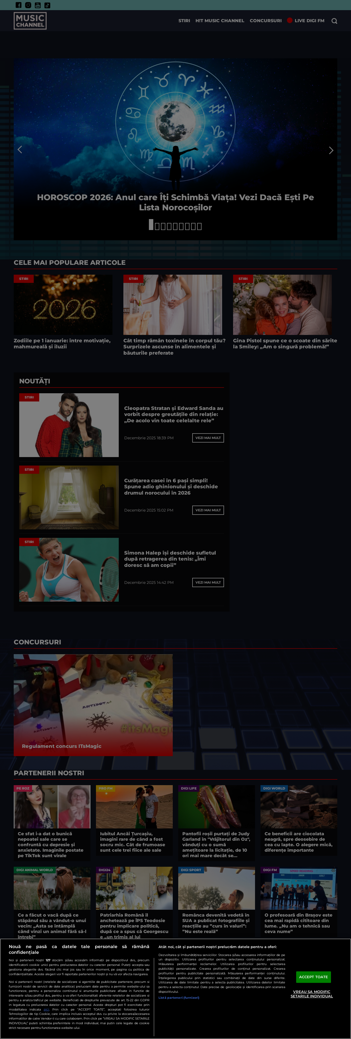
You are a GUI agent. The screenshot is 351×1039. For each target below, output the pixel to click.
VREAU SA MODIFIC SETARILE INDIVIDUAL (312, 993)
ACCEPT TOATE (313, 977)
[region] (175, 988)
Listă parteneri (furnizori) (178, 998)
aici (46, 1009)
